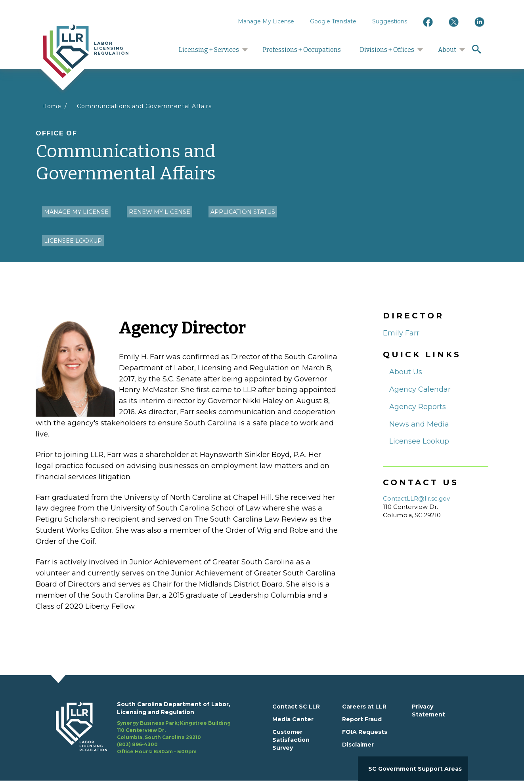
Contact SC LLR (296, 706)
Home (51, 106)
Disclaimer (358, 744)
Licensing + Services (209, 49)
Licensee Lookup (73, 240)
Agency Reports (417, 406)
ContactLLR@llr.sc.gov (416, 498)
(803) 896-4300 (137, 744)
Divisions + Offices (387, 49)
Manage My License (266, 21)
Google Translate (333, 21)
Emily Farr (401, 333)
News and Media (419, 424)
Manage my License (76, 211)
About (447, 49)
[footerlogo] (86, 728)
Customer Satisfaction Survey (291, 739)
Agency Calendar (420, 389)
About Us (405, 372)
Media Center (293, 719)
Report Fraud (362, 719)
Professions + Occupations (302, 49)
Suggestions (389, 21)
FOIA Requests (364, 731)
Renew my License (159, 211)
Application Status (242, 211)
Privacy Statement (428, 710)
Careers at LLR (364, 706)
